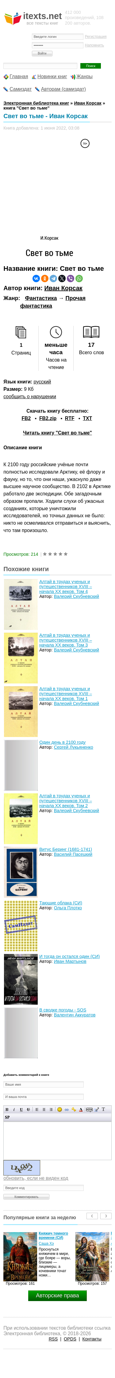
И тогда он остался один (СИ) (69, 956)
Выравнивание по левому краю (36, 1109)
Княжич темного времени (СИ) (53, 1235)
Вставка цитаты (96, 1109)
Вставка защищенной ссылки (73, 1109)
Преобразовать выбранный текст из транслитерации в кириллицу (103, 1109)
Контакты (92, 1338)
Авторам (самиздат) (63, 89)
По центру (44, 1109)
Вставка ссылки (66, 1109)
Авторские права (57, 1295)
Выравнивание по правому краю (51, 1109)
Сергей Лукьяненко (73, 747)
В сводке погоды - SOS (62, 1009)
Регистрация (96, 36)
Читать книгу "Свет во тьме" (57, 432)
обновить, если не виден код (35, 1178)
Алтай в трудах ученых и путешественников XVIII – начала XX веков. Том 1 (65, 693)
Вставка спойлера (7, 1117)
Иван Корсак (63, 288)
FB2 (26, 418)
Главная (19, 76)
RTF (70, 418)
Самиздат (21, 89)
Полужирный (7, 1109)
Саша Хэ (46, 1243)
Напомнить (94, 45)
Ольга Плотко (68, 907)
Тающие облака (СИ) (60, 902)
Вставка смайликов (59, 1109)
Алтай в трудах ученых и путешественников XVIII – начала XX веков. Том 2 (65, 800)
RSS (53, 1338)
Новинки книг (52, 76)
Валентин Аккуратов (75, 1014)
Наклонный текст (14, 1109)
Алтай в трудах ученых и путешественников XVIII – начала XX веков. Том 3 (65, 640)
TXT (87, 418)
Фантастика (41, 298)
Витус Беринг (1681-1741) (65, 849)
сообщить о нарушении (29, 396)
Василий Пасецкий (73, 854)
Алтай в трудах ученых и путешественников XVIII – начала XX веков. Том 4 (65, 586)
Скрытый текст (89, 1109)
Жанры (84, 76)
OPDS (70, 1338)
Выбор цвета (80, 1109)
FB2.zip (47, 418)
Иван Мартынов (70, 961)
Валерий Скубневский (76, 596)
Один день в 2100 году (62, 742)
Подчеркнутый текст (21, 1109)
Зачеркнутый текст (28, 1109)
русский (42, 381)
